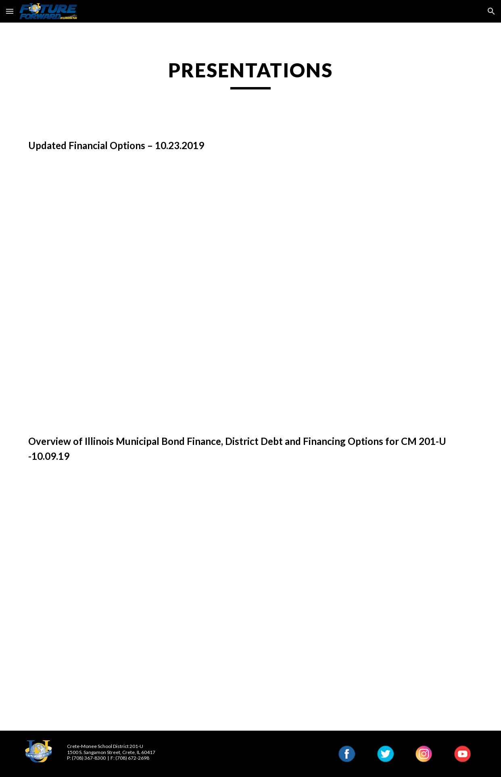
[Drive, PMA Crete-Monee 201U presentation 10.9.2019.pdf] (250, 603)
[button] (9, 11)
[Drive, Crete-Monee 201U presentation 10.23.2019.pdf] (250, 293)
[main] (250, 74)
